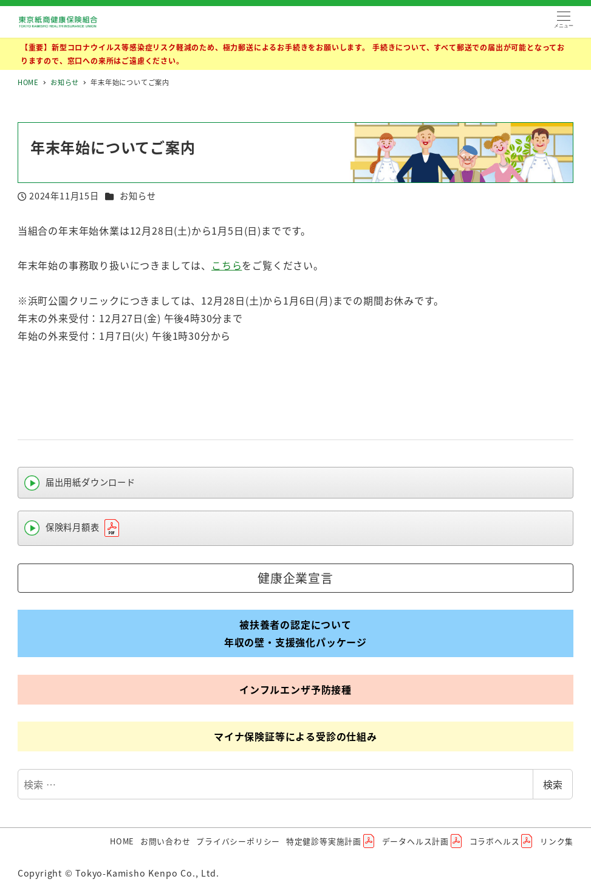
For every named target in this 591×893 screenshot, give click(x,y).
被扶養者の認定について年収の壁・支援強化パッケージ (295, 633)
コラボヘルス (502, 841)
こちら (226, 265)
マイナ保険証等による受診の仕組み (295, 736)
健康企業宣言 (295, 578)
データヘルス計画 (422, 841)
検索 (552, 784)
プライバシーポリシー (238, 841)
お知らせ (137, 196)
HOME (122, 841)
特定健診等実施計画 (331, 841)
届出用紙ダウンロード (90, 482)
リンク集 (556, 841)
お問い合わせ (165, 841)
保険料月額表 (84, 528)
